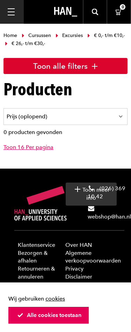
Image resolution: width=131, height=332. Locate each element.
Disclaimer (78, 276)
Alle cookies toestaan (49, 315)
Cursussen (36, 35)
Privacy (74, 268)
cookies (55, 298)
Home (11, 35)
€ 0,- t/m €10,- (105, 35)
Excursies (69, 35)
